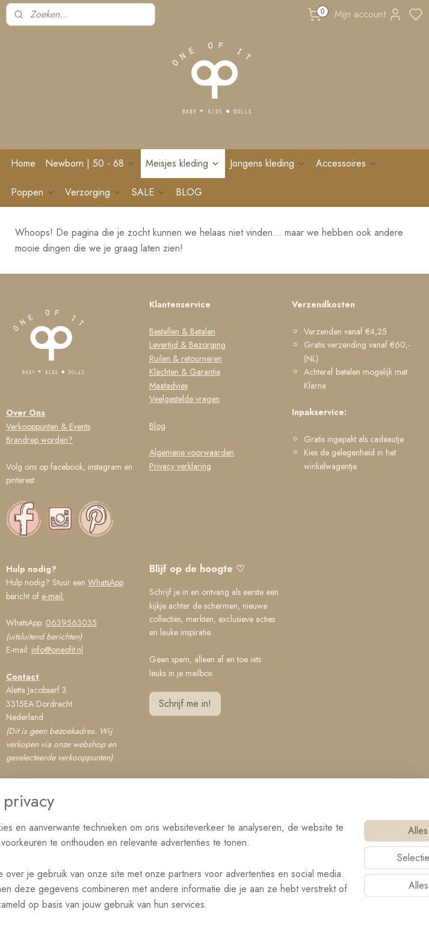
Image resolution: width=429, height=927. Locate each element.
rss (233, 905)
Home (23, 163)
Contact (22, 677)
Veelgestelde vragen (184, 399)
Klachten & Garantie (184, 372)
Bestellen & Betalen (182, 331)
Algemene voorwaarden (191, 452)
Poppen (33, 192)
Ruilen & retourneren (185, 359)
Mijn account (369, 14)
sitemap (211, 905)
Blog (157, 426)
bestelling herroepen (272, 905)
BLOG (189, 192)
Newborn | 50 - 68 (90, 163)
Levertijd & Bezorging (187, 345)
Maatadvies (168, 386)
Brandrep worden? (39, 440)
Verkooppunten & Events (48, 426)
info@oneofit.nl (57, 650)
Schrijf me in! (185, 703)
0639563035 (71, 623)
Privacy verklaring (180, 466)
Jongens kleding (268, 163)
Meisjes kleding (183, 163)
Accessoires (347, 163)
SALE (149, 192)
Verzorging (93, 192)
